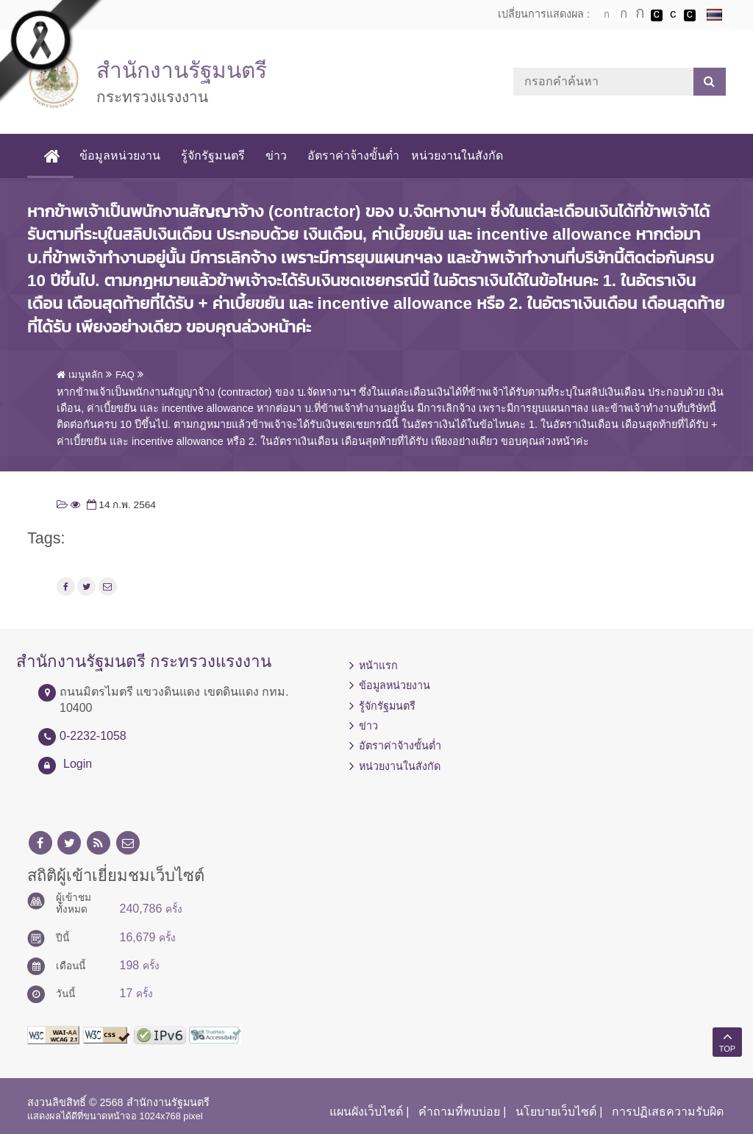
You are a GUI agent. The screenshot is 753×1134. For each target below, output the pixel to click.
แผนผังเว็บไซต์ (366, 1111)
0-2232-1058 (93, 736)
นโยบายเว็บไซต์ (555, 1111)
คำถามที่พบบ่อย (459, 1111)
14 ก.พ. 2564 (120, 504)
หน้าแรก (378, 665)
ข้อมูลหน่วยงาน (119, 155)
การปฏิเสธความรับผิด (668, 1111)
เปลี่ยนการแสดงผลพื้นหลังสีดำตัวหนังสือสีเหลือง (690, 15)
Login (77, 763)
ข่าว (276, 155)
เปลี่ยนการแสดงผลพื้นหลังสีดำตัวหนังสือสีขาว (657, 15)
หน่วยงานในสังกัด (457, 155)
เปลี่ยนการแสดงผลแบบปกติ (673, 15)
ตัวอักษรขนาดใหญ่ (640, 15)
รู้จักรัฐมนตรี (213, 155)
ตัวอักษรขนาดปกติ (607, 15)
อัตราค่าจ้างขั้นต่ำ (353, 155)
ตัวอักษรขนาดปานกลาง (623, 15)
